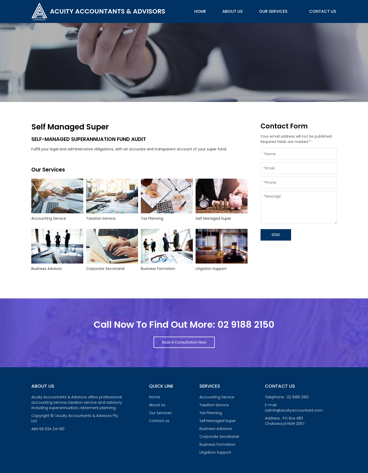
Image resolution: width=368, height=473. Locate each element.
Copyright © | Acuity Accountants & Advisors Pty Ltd (77, 422)
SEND (275, 234)
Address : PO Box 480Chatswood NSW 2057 (284, 421)
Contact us (322, 11)
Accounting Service (216, 397)
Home (200, 11)
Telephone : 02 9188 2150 (287, 397)
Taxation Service (214, 405)
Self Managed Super (217, 420)
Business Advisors (215, 428)
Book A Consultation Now (184, 342)
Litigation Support (215, 452)
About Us (232, 11)
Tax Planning (210, 412)
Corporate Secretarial (219, 436)
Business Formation (217, 444)
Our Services (276, 11)
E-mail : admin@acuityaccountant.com (294, 407)
